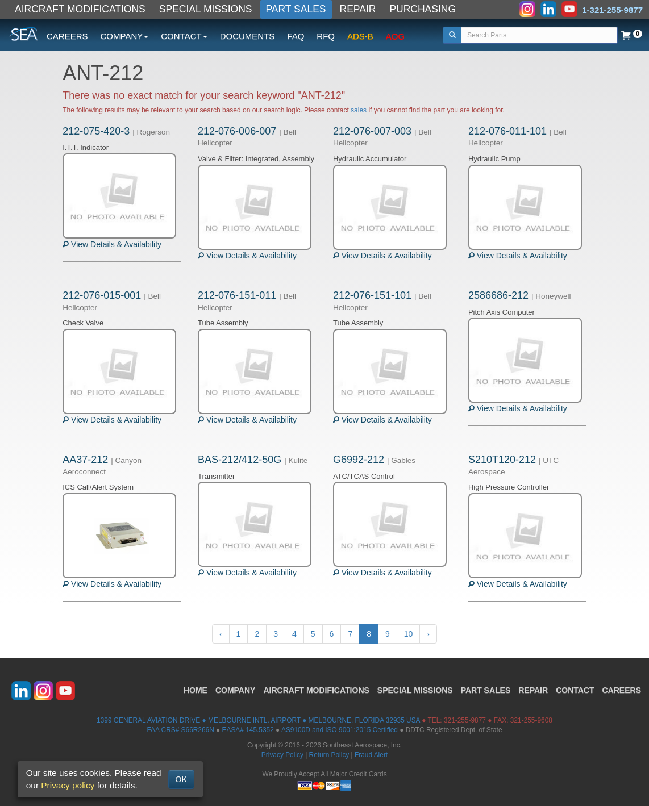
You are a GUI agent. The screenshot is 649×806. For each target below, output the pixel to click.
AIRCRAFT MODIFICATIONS (80, 9)
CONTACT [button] (184, 36)
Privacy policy (67, 785)
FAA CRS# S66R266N (180, 730)
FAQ (295, 36)
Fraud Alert (371, 755)
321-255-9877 (465, 720)
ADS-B (360, 36)
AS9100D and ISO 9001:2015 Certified (339, 730)
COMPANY (235, 690)
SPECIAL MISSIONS (205, 9)
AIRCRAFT (316, 690)
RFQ (326, 36)
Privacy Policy (282, 755)
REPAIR (358, 9)
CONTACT (575, 690)
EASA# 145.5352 (248, 730)
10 (408, 633)
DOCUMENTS (247, 36)
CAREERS (67, 36)
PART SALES (296, 9)
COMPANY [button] (125, 36)
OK (181, 779)
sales (359, 110)
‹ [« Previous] (220, 633)
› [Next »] (428, 633)
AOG (395, 36)
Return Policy (329, 755)
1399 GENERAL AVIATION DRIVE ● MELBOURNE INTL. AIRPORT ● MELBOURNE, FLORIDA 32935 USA (258, 720)
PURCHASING (422, 9)
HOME (195, 690)
